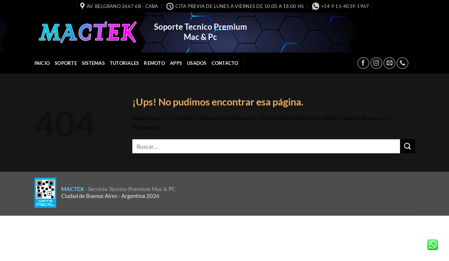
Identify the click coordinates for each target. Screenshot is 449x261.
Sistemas (93, 63)
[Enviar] (407, 146)
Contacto (225, 63)
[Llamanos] (402, 63)
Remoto (154, 63)
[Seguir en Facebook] (363, 63)
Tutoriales (124, 63)
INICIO (42, 63)
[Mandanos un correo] (389, 63)
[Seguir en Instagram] (376, 63)
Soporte (66, 63)
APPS (176, 63)
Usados (197, 63)
